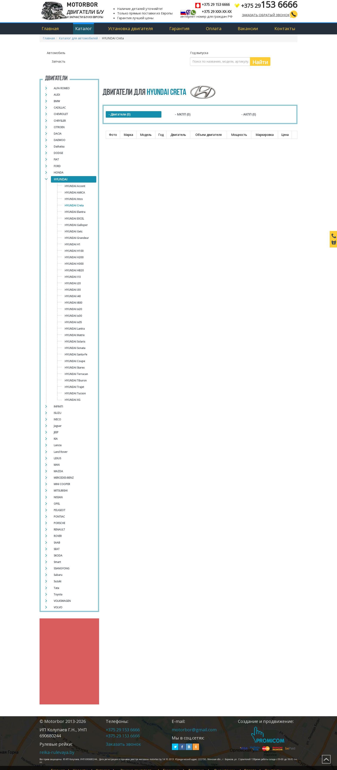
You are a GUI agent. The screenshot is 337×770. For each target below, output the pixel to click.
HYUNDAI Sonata (75, 348)
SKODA (58, 555)
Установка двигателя (130, 28)
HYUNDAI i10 (73, 277)
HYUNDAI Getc (74, 231)
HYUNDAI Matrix (74, 335)
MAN (57, 465)
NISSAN (58, 497)
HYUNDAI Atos (74, 199)
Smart (57, 562)
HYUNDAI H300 (74, 264)
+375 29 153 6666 (123, 730)
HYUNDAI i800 (73, 302)
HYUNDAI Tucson (75, 393)
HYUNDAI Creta (74, 205)
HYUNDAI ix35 (73, 322)
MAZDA (58, 471)
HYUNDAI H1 (72, 244)
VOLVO (58, 607)
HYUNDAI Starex (74, 367)
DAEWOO (59, 140)
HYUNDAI (60, 179)
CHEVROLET (61, 114)
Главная (50, 28)
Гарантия (179, 28)
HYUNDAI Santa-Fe (76, 354)
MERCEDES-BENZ (64, 478)
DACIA (57, 133)
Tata (56, 588)
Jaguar (57, 426)
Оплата (213, 28)
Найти (260, 62)
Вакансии (248, 28)
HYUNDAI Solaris (75, 341)
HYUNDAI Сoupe (75, 361)
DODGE (58, 153)
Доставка (204, 765)
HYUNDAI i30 (73, 290)
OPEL (57, 504)
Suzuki (57, 581)
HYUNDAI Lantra (75, 328)
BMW (57, 101)
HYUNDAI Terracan (76, 374)
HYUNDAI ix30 (73, 316)
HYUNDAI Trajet (74, 387)
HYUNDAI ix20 (73, 309)
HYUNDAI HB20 (74, 270)
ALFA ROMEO (62, 88)
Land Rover (60, 452)
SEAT (57, 549)
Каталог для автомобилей (78, 38)
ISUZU (57, 413)
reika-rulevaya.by (57, 752)
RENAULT (59, 529)
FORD (57, 166)
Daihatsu (59, 146)
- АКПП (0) (248, 114)
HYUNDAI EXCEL (74, 218)
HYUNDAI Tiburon (76, 380)
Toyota (58, 594)
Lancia (57, 445)
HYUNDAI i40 (73, 296)
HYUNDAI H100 (74, 251)
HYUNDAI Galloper (76, 225)
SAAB (57, 542)
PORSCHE (59, 523)
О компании (234, 765)
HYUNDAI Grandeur (77, 238)
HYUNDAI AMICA (75, 192)
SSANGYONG (61, 568)
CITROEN (59, 127)
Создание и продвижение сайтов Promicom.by (267, 735)
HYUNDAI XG (72, 400)
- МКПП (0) (182, 114)
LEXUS (57, 458)
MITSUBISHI (60, 490)
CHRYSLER (60, 121)
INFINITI (58, 406)
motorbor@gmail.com (194, 730)
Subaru (58, 575)
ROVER (58, 536)
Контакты (284, 28)
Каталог (83, 28)
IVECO (57, 419)
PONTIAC (59, 516)
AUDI (57, 95)
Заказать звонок (123, 744)
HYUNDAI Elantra (75, 212)
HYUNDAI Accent (75, 186)
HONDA (58, 172)
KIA (56, 439)
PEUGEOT (59, 510)
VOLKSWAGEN (62, 601)
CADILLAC (60, 107)
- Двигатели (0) (119, 114)
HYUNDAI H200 (74, 257)
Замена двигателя (141, 765)
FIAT (56, 159)
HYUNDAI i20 (73, 283)
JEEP (56, 432)
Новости (82, 765)
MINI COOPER (62, 484)
